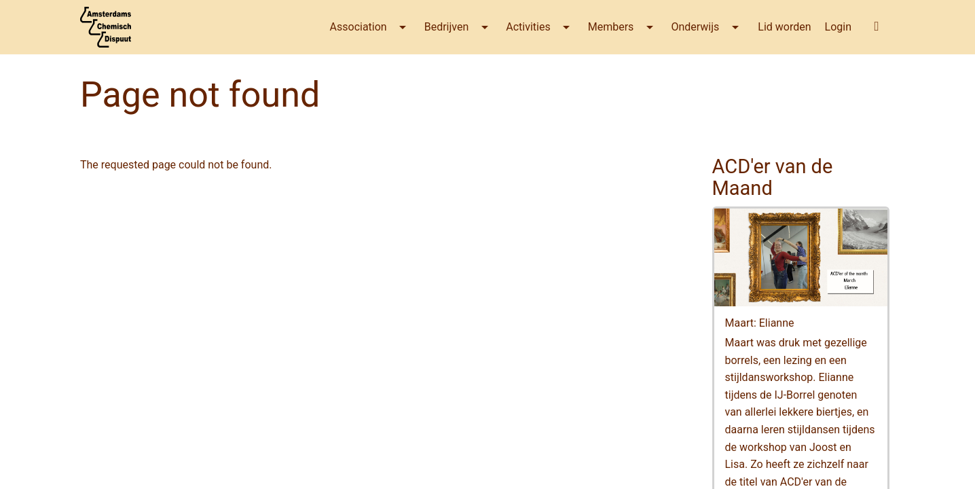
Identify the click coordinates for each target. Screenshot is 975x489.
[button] (876, 26)
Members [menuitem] (611, 26)
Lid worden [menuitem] (784, 26)
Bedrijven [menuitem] (446, 26)
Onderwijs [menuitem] (695, 26)
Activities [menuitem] (528, 26)
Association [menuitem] (358, 26)
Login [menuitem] (838, 26)
